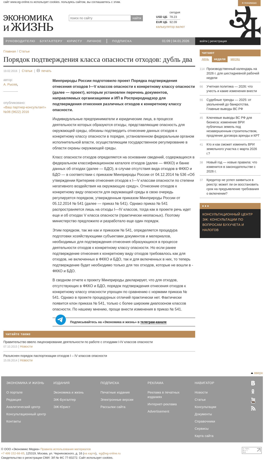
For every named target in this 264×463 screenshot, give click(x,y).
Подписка (122, 41)
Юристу (74, 41)
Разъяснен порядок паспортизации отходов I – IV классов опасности (55, 356)
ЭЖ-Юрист (61, 407)
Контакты (13, 421)
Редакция (13, 399)
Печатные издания (115, 392)
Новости (26, 346)
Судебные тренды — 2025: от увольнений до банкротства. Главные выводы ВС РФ (228, 104)
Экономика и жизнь (68, 392)
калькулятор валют (170, 27)
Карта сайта (204, 436)
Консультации (205, 407)
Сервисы (202, 428)
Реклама (155, 383)
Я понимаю (249, 3)
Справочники (205, 421)
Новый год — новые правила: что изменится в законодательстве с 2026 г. (231, 166)
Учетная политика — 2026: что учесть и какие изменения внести (231, 89)
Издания (61, 383)
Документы (203, 414)
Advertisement (158, 411)
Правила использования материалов (66, 449)
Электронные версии (117, 399)
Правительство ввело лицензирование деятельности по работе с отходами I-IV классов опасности (78, 342)
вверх (257, 373)
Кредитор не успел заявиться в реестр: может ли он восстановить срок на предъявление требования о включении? (232, 186)
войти (203, 41)
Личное (94, 41)
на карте (90, 453)
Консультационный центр (26, 414)
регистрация (218, 41)
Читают (208, 53)
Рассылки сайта (113, 407)
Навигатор (204, 383)
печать (44, 71)
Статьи (27, 71)
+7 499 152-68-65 (12, 453)
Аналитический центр (23, 407)
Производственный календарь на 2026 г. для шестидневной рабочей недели (232, 73)
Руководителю (20, 41)
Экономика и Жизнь (25, 383)
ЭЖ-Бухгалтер (64, 399)
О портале (14, 392)
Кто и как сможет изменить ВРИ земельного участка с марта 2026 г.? (231, 149)
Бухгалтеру (51, 41)
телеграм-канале (153, 322)
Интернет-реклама (162, 404)
